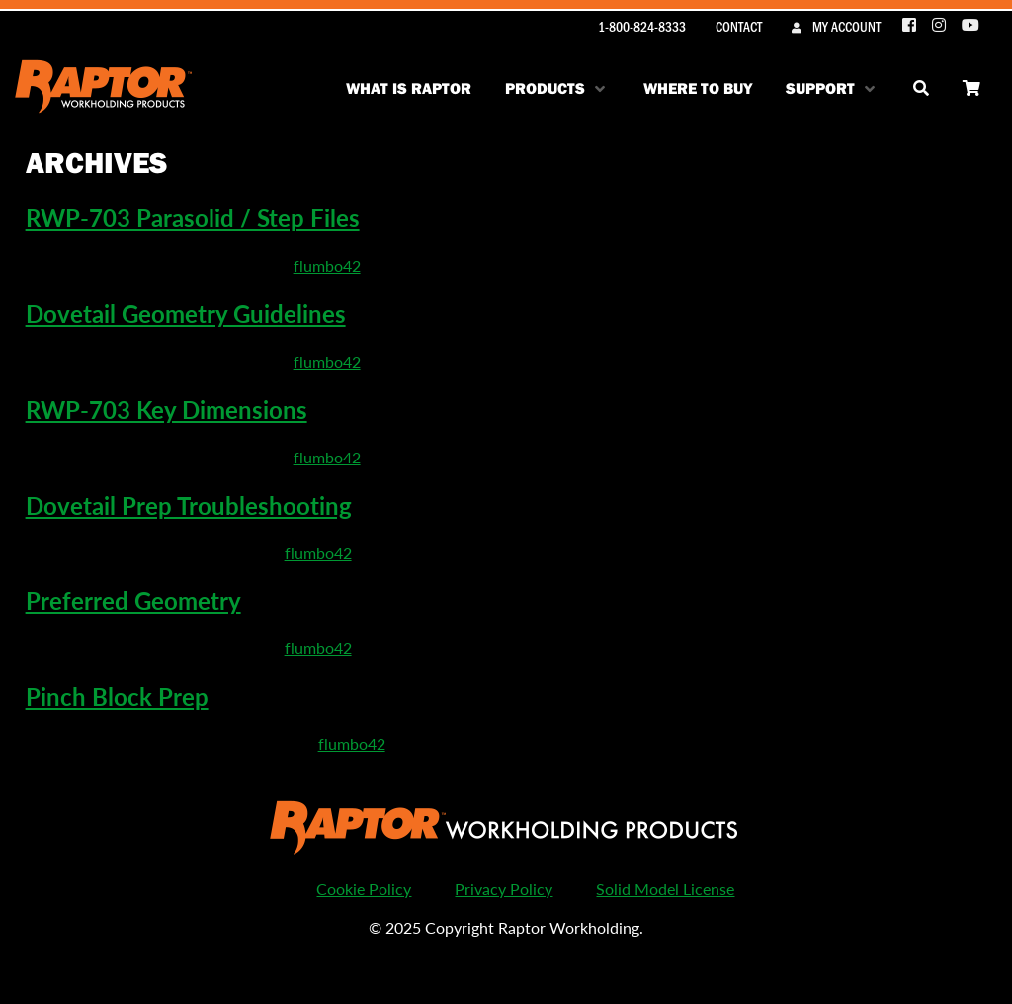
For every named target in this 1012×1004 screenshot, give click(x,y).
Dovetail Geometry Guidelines (186, 313)
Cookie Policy (363, 889)
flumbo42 (327, 265)
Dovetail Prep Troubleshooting (189, 505)
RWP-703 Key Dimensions (166, 409)
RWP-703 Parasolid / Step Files (193, 217)
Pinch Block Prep (117, 695)
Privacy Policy (503, 889)
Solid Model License (665, 889)
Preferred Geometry (133, 600)
